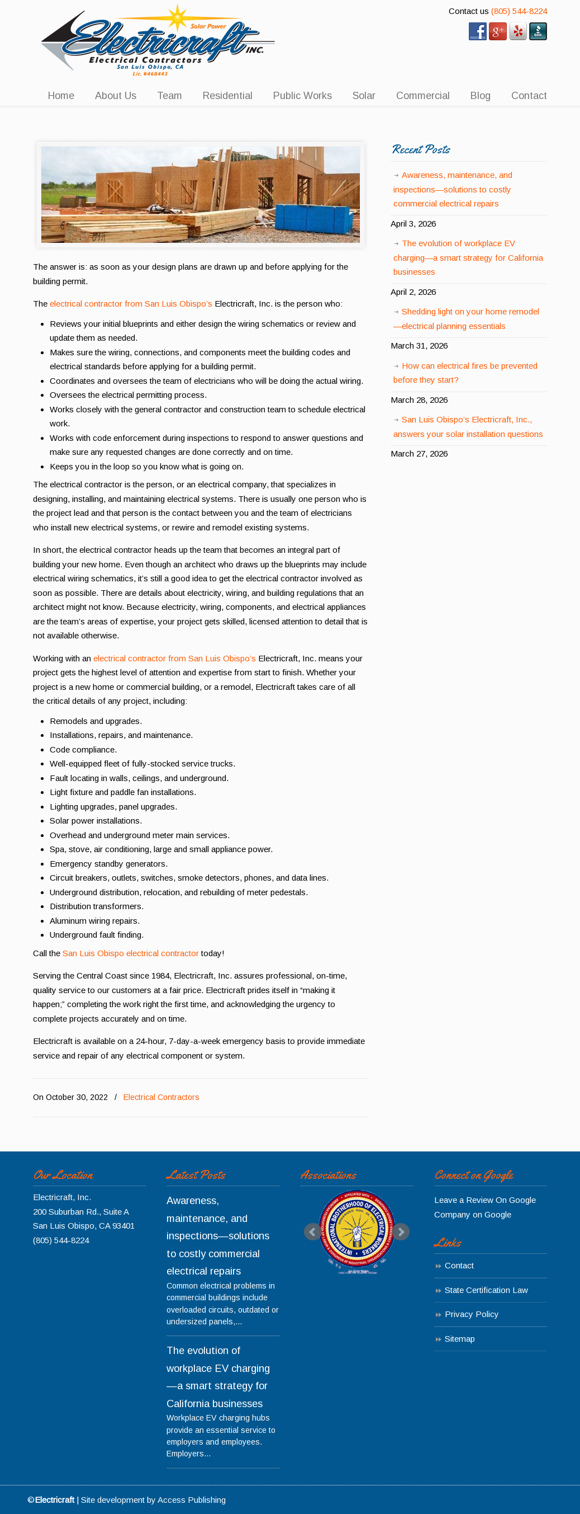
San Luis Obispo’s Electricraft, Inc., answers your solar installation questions (468, 427)
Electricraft (158, 40)
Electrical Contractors (161, 1097)
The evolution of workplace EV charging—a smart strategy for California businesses (468, 257)
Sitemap (460, 1338)
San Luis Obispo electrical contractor (131, 953)
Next (401, 1232)
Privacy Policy (472, 1314)
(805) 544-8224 (519, 11)
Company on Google (472, 1214)
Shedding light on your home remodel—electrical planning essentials (466, 319)
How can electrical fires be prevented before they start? (465, 373)
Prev (313, 1232)
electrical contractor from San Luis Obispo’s (131, 303)
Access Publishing (192, 1499)
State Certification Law (486, 1290)
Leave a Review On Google (485, 1200)
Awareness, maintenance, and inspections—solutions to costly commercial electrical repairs (452, 189)
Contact (459, 1265)
